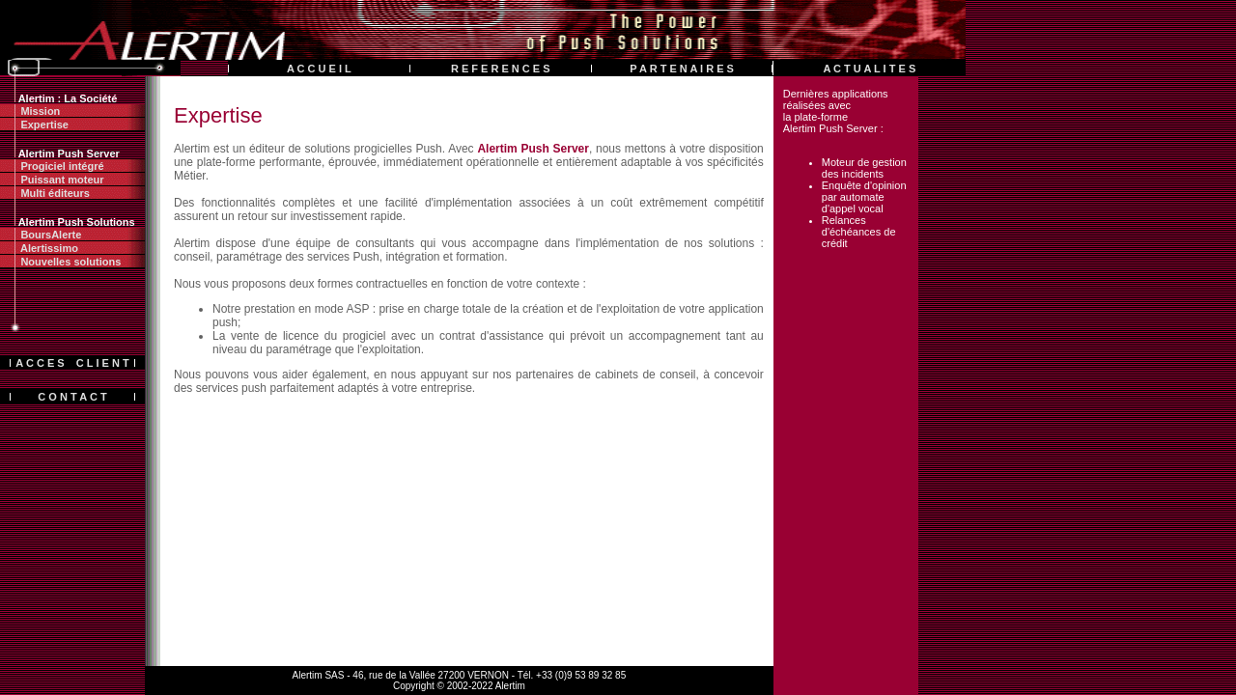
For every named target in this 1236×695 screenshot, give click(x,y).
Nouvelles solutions (60, 261)
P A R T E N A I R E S (682, 68)
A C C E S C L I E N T (71, 363)
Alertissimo (39, 248)
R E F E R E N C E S (500, 68)
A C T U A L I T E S (869, 68)
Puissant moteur (52, 179)
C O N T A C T (72, 397)
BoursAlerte (40, 234)
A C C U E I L (319, 68)
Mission (30, 111)
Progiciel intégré (52, 166)
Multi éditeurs (45, 193)
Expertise (34, 124)
